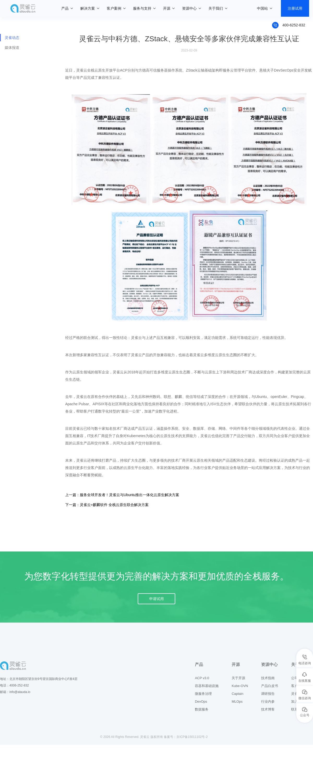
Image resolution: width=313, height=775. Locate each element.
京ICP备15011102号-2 (192, 737)
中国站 (262, 8)
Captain (237, 694)
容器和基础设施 (207, 686)
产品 (65, 8)
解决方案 (87, 8)
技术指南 (268, 678)
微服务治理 (203, 694)
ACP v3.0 (202, 678)
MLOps (237, 701)
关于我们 (215, 8)
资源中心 (189, 8)
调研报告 (268, 694)
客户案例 (114, 8)
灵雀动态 (12, 38)
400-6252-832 (293, 25)
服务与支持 (142, 8)
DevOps (201, 701)
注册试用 (295, 8)
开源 (166, 8)
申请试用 (156, 599)
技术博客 (268, 709)
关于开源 (238, 678)
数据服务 (201, 709)
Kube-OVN (240, 686)
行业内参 (268, 701)
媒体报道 (12, 47)
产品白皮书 (269, 686)
